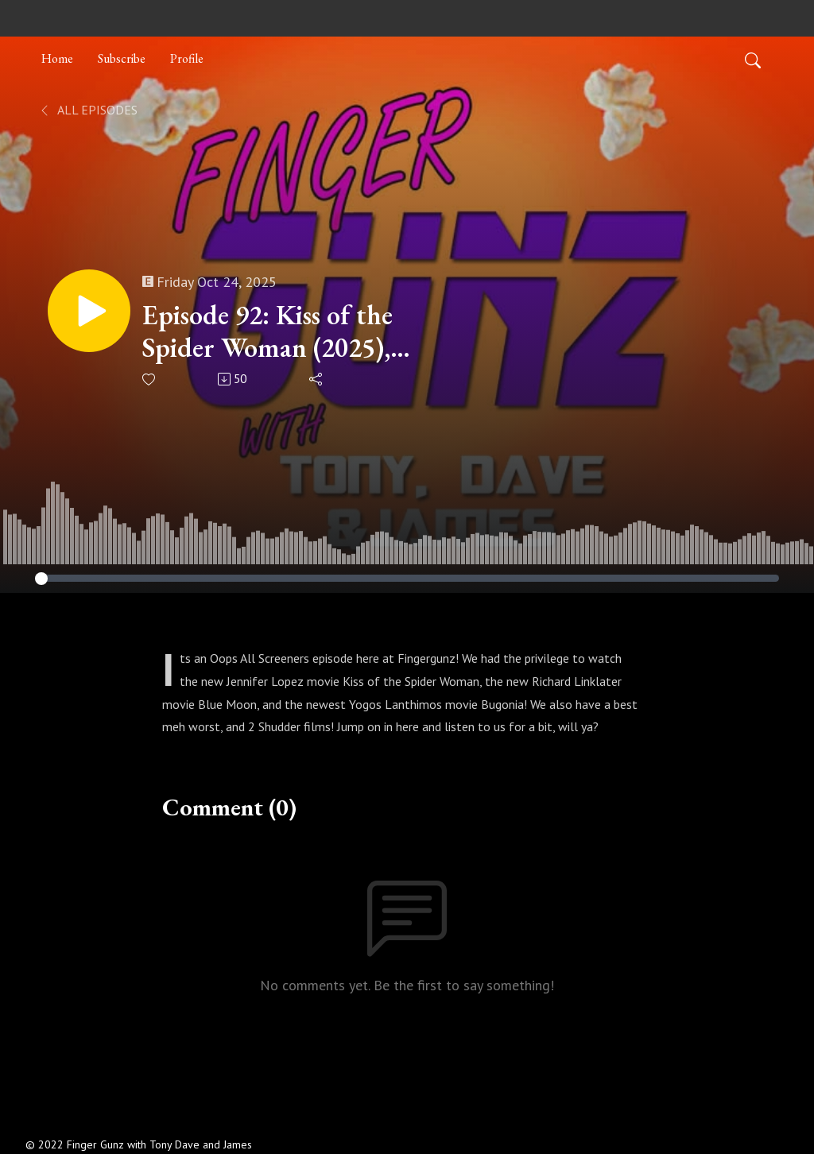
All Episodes (88, 110)
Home (57, 58)
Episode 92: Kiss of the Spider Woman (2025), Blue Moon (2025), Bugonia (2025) (267, 331)
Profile (187, 58)
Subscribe (121, 58)
